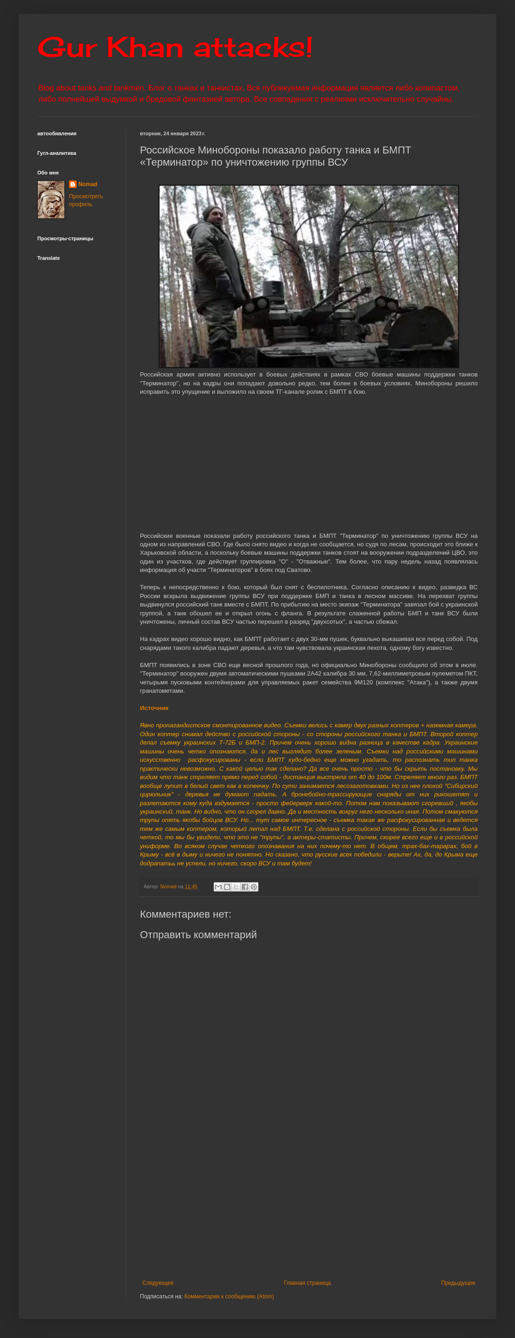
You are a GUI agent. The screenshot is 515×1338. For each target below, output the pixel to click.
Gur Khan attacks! (175, 46)
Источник (154, 707)
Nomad (87, 184)
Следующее (158, 1283)
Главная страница (307, 1283)
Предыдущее (458, 1283)
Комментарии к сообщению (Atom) (229, 1296)
